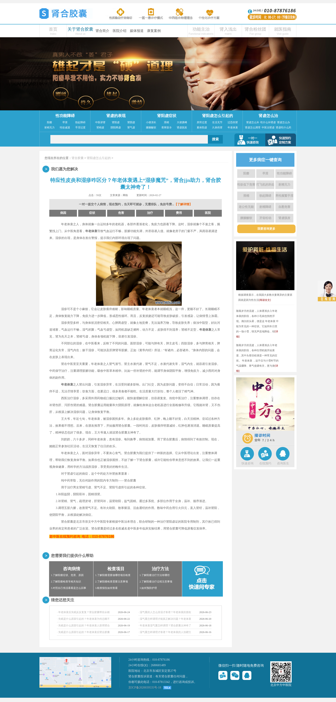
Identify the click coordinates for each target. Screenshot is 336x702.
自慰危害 (284, 206)
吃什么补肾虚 (268, 122)
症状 (92, 212)
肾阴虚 (131, 122)
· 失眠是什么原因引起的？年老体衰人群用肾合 (83, 625)
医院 (208, 212)
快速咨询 (248, 463)
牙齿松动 (265, 218)
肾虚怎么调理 (252, 127)
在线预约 (265, 463)
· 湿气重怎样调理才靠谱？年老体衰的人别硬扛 (164, 632)
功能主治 (201, 29)
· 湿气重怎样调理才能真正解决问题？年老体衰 (164, 618)
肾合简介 (102, 31)
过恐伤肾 (233, 122)
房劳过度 (202, 122)
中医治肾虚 (268, 127)
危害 (121, 212)
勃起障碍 (80, 122)
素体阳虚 (202, 127)
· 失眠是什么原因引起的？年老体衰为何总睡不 (83, 618)
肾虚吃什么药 (283, 127)
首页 (53, 29)
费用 (179, 212)
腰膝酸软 (151, 127)
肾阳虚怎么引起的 (217, 116)
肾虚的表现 (116, 116)
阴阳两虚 (116, 127)
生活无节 (217, 122)
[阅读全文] (265, 300)
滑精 (166, 122)
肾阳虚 (116, 122)
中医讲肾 (100, 122)
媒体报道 (137, 31)
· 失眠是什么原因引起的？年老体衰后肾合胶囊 (83, 632)
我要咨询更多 (266, 228)
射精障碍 (265, 206)
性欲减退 (65, 127)
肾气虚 (131, 127)
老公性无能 (246, 206)
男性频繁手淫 (284, 195)
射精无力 (49, 127)
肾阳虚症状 (166, 116)
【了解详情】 (183, 204)
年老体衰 (233, 127)
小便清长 (151, 122)
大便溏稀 (182, 122)
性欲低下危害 (246, 184)
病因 (63, 212)
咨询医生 (283, 463)
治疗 (150, 212)
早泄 (65, 122)
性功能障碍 (65, 116)
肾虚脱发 (182, 127)
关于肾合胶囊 (80, 29)
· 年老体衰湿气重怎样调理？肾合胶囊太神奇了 (164, 625)
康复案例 (154, 31)
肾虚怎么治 (268, 116)
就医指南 (282, 29)
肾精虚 (100, 127)
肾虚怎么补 (252, 122)
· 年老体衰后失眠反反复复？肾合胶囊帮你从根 (83, 612)
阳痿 (49, 122)
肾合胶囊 (78, 158)
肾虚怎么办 (283, 122)
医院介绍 (119, 31)
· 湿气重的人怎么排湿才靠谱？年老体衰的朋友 (164, 612)
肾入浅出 (228, 29)
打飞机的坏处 (265, 184)
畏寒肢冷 (166, 127)
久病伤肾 (217, 127)
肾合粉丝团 (255, 29)
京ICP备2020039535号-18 (144, 687)
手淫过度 (80, 127)
